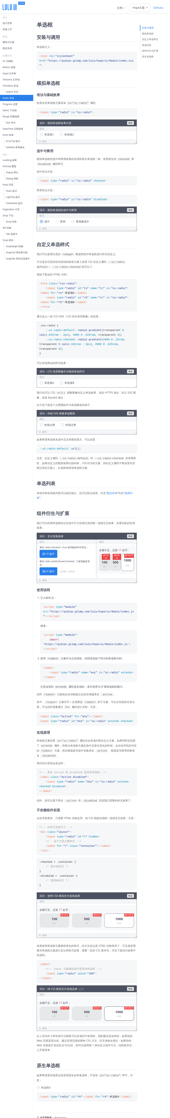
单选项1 (49, 134)
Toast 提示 (11, 190)
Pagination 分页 (11, 209)
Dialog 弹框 (12, 178)
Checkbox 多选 (10, 85)
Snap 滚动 (8, 240)
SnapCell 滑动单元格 (17, 252)
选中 (47, 220)
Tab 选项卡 (11, 233)
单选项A (49, 381)
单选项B (69, 381)
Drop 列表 (11, 221)
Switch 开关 (12, 91)
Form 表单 (8, 134)
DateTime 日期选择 (13, 128)
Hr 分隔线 (8, 61)
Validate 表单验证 (15, 147)
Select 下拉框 (10, 110)
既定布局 (112, 490)
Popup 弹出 (12, 172)
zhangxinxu (60, 1111)
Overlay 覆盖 (9, 166)
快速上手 (7, 29)
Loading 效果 (10, 160)
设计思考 (7, 23)
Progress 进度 (10, 104)
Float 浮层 (8, 184)
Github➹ (158, 7)
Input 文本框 (9, 73)
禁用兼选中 (82, 220)
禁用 (62, 220)
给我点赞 (49, 422)
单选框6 (45, 1081)
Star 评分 (11, 122)
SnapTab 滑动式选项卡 (18, 258)
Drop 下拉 (8, 215)
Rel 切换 (7, 227)
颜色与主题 (8, 42)
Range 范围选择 (11, 116)
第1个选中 (48, 551)
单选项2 (69, 134)
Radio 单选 (8, 98)
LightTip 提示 (13, 197)
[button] (104, 559)
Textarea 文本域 (11, 79)
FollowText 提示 (14, 203)
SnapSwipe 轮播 (14, 246)
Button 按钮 (9, 67)
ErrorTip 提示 (13, 141)
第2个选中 (48, 568)
